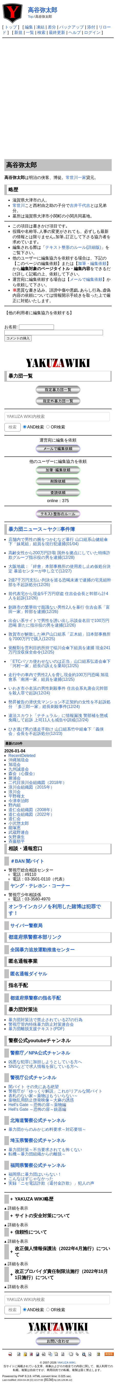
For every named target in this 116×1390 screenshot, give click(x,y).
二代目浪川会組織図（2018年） (37, 782)
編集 (29, 27)
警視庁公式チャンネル (33, 1077)
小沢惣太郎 (18, 823)
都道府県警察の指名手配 (35, 998)
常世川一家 (76, 177)
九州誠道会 (18, 769)
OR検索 (55, 427)
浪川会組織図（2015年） (31, 787)
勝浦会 (14, 778)
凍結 (40, 27)
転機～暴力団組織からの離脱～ (37, 1154)
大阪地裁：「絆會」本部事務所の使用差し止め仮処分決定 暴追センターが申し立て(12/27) (59, 568)
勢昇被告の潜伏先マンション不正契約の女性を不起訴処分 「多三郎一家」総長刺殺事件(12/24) (59, 704)
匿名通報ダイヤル (28, 973)
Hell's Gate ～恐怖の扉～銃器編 (37, 1109)
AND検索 (33, 427)
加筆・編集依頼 (92, 263)
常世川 (19, 205)
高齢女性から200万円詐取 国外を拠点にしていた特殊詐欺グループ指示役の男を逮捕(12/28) (59, 555)
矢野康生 (16, 837)
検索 (41, 32)
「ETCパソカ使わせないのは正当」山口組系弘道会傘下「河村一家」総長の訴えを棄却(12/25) (59, 663)
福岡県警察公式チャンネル (37, 1165)
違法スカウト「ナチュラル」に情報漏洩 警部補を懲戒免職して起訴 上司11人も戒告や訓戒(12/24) (58, 717)
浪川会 (14, 792)
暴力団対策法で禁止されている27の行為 (45, 1020)
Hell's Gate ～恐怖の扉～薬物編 (37, 1105)
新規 (18, 32)
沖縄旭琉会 (18, 760)
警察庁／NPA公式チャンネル (40, 1053)
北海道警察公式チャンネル (37, 1120)
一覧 (30, 32)
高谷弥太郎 (42, 10)
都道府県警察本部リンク (35, 937)
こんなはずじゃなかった (30, 1178)
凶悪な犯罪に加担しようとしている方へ (45, 1062)
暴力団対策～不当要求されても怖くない (45, 1149)
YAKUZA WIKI (66, 1362)
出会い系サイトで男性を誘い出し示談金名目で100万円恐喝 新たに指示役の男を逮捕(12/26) (58, 622)
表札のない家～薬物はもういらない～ (43, 1096)
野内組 (14, 805)
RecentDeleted (22, 755)
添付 (91, 27)
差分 (52, 27)
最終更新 (57, 32)
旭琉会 (14, 764)
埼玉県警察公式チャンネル (37, 1140)
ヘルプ (74, 32)
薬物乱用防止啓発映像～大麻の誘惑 (41, 1100)
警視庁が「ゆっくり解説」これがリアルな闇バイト (55, 1091)
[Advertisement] (58, 99)
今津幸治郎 (18, 801)
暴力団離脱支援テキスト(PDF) (36, 1029)
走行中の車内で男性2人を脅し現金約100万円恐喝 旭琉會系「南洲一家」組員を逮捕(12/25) (58, 677)
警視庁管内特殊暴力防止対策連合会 (41, 1024)
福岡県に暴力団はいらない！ (35, 1174)
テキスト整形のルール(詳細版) (73, 247)
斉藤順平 (16, 841)
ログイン (92, 32)
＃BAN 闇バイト (27, 861)
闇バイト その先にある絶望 (33, 1087)
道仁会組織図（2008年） (31, 810)
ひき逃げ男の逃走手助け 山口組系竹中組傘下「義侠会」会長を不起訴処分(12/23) (55, 731)
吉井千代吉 (80, 205)
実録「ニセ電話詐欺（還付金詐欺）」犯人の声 (51, 1183)
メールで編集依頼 (86, 279)
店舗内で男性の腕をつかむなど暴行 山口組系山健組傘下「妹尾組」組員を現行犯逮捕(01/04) (58, 541)
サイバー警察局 (26, 925)
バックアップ (71, 27)
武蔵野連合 (18, 832)
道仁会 (14, 819)
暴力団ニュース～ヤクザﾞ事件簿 (41, 529)
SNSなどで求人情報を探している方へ (43, 1066)
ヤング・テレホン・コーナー (40, 885)
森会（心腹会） (22, 773)
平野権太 (16, 796)
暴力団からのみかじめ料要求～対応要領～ (47, 1129)
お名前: (11, 327)
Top (30, 16)
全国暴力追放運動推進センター (42, 949)
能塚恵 (14, 828)
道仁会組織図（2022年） (31, 814)
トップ (11, 27)
